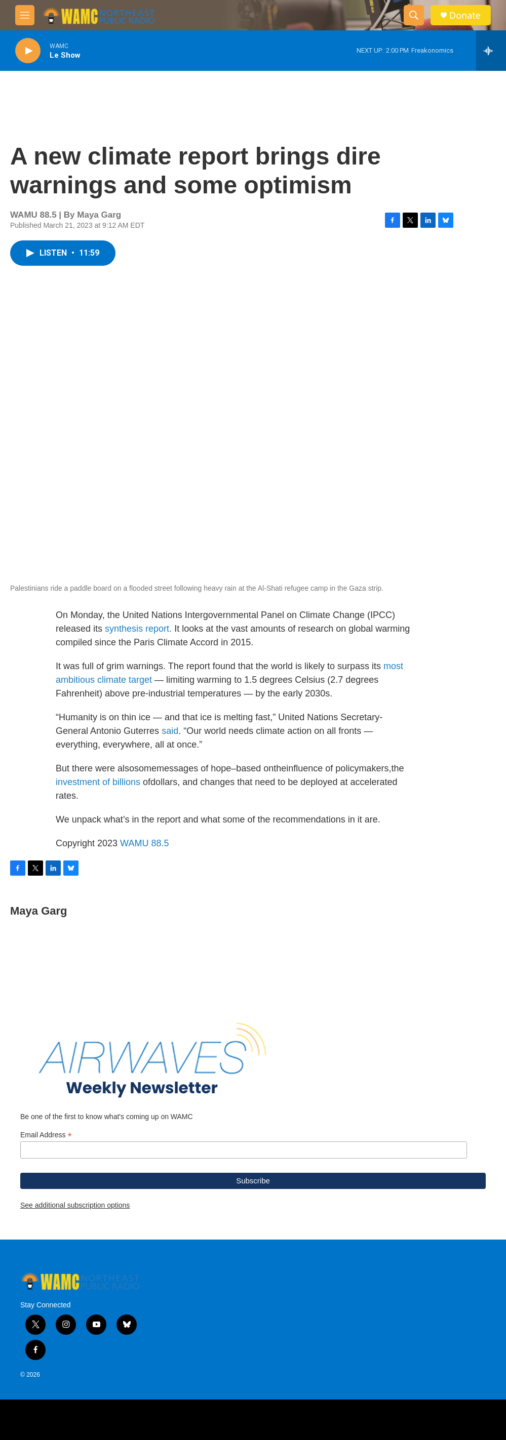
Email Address (46, 1135)
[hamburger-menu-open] (24, 15)
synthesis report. (138, 629)
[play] (28, 51)
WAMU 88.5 (144, 843)
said (170, 731)
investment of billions (98, 782)
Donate (465, 15)
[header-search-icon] (414, 15)
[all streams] (491, 50)
